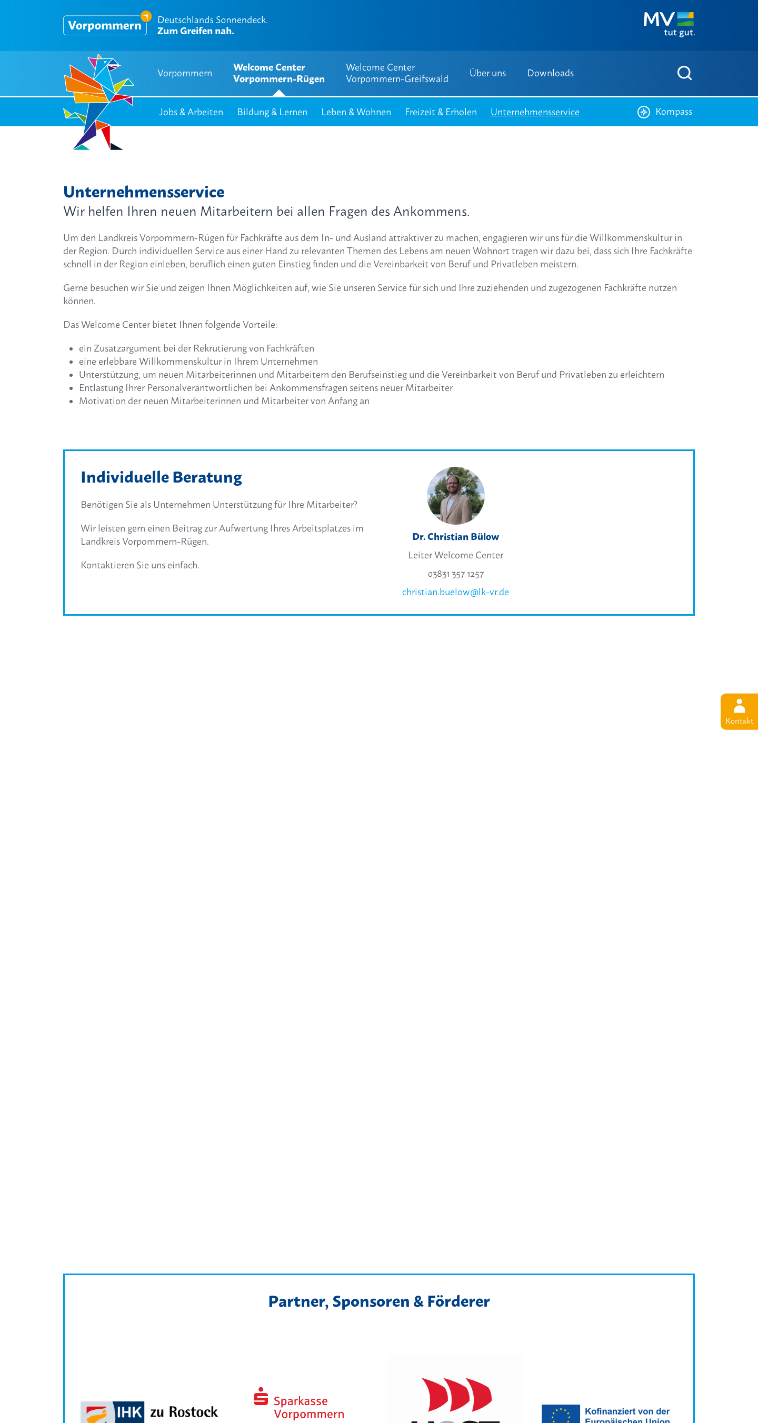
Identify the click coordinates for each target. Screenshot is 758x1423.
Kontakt (739, 712)
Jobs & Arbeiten (191, 111)
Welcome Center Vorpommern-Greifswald (397, 73)
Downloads (550, 72)
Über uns (488, 72)
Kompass (664, 111)
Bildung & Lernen (272, 111)
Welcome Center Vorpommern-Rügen (279, 73)
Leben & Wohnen (356, 111)
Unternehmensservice (535, 111)
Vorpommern (184, 72)
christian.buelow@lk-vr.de (455, 591)
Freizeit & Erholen (441, 111)
